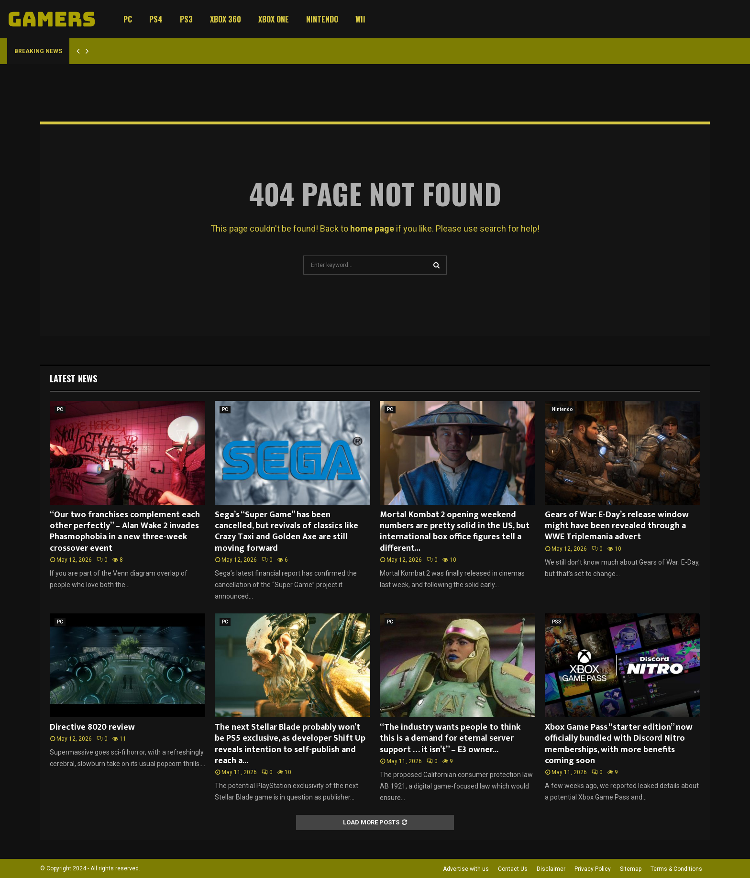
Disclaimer (551, 869)
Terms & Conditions (676, 869)
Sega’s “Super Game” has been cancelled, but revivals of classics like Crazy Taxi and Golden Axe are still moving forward (286, 532)
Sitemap (630, 869)
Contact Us (513, 869)
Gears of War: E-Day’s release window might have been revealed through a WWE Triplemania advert (617, 526)
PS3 (186, 19)
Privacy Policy (592, 869)
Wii (360, 19)
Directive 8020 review (92, 727)
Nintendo (322, 19)
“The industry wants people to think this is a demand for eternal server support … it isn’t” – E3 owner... (450, 738)
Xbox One (273, 19)
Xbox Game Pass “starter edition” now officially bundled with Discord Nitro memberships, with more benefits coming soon (619, 744)
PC (127, 19)
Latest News (73, 378)
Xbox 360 (225, 19)
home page (372, 228)
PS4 (156, 19)
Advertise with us (466, 869)
